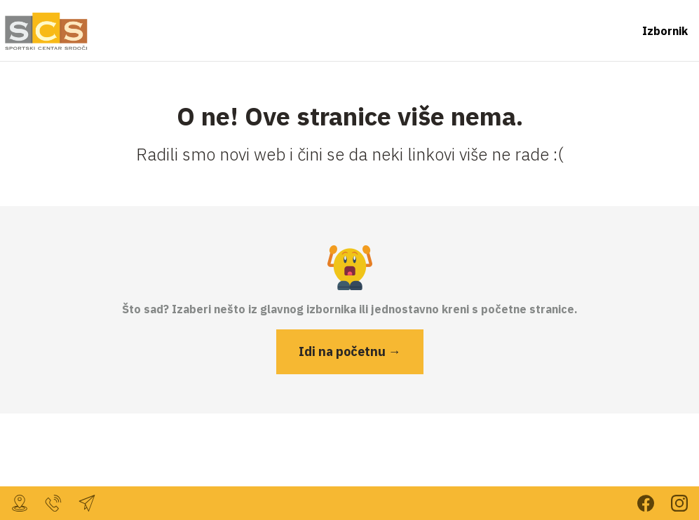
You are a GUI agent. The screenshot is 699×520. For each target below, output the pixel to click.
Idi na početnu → (350, 351)
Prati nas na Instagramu (679, 503)
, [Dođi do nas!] (19, 503)
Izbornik (665, 31)
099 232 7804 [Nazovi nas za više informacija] (53, 503)
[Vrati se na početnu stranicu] (45, 30)
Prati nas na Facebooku (645, 503)
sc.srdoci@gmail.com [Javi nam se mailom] (87, 503)
